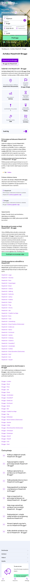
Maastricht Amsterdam (8, 346)
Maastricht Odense (7, 288)
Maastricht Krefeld (7, 349)
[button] (15, 18)
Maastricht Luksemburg (8, 321)
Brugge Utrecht (6, 436)
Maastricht (6, 86)
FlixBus (9, 172)
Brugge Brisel (6, 384)
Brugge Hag (5, 414)
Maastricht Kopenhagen (9, 283)
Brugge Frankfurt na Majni (9, 411)
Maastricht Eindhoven (8, 327)
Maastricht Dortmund (8, 332)
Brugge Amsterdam (7, 395)
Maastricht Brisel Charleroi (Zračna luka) (13, 324)
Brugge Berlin (6, 406)
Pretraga (27, 579)
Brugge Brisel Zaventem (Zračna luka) (12, 428)
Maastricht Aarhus (7, 297)
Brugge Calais (6, 425)
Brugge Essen (6, 392)
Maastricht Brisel (7, 286)
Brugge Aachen (6, 422)
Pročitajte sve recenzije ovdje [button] (15, 254)
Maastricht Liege (7, 275)
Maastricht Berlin (7, 302)
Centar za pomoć (21, 576)
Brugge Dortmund (7, 403)
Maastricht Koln (6, 357)
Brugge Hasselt (6, 439)
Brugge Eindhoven (7, 400)
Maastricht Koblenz (7, 299)
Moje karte (15, 579)
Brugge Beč (5, 408)
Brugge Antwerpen (7, 430)
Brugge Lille (5, 389)
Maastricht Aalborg (7, 291)
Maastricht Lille (6, 310)
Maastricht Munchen (7, 277)
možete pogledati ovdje (15, 194)
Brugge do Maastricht (10, 64)
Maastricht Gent (6, 354)
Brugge (23, 87)
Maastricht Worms (7, 308)
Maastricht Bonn (6, 316)
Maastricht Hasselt (7, 359)
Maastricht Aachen (7, 335)
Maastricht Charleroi (8, 340)
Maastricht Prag (6, 305)
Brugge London (6, 381)
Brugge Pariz (6, 387)
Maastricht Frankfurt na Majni (10, 313)
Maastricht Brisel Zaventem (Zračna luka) (13, 351)
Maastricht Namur (7, 329)
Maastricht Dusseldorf (8, 343)
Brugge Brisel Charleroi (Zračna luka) (12, 419)
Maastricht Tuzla (6, 318)
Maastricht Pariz (6, 280)
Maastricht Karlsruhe (8, 294)
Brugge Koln (5, 441)
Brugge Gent (6, 444)
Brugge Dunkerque (7, 433)
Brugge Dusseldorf (7, 398)
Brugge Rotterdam (7, 417)
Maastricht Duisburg (7, 338)
